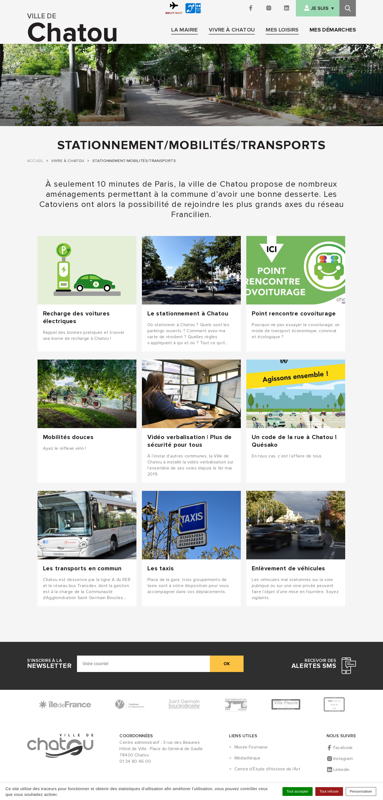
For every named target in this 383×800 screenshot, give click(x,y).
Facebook (343, 747)
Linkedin (341, 769)
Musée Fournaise (251, 747)
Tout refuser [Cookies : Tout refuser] (329, 791)
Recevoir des (313, 664)
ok (227, 664)
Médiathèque (247, 758)
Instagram (343, 758)
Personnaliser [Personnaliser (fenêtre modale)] (361, 791)
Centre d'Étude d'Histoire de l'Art (268, 769)
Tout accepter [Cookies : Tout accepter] (297, 791)
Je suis (319, 8)
